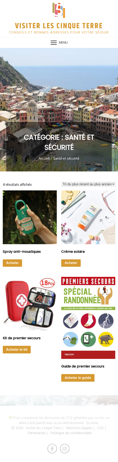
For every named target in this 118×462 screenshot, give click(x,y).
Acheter (12, 263)
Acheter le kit (16, 349)
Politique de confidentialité (71, 433)
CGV (100, 428)
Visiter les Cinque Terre (59, 26)
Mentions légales (79, 428)
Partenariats (37, 433)
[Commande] (88, 184)
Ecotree (92, 423)
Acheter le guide (78, 378)
